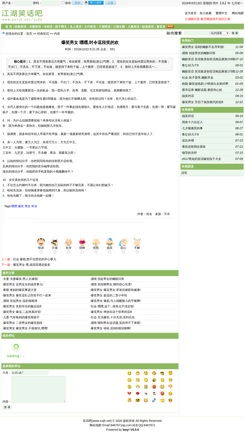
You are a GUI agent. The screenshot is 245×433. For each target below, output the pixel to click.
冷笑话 (48, 26)
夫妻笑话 (35, 26)
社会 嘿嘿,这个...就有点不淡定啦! (112, 306)
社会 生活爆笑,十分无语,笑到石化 (113, 317)
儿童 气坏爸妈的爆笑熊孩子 (21, 317)
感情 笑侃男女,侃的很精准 (20, 300)
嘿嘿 (14, 206)
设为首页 (191, 13)
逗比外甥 (188, 140)
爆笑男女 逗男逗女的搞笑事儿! (23, 284)
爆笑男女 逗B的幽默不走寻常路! (203, 47)
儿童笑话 (133, 26)
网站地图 (238, 13)
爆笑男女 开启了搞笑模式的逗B (202, 102)
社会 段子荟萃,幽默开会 (197, 77)
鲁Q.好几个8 (190, 65)
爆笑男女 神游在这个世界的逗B (111, 311)
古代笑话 (90, 26)
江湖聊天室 (192, 19)
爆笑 (21, 206)
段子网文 (61, 26)
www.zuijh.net (102, 420)
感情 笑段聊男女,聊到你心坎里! (111, 284)
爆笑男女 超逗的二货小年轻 (109, 295)
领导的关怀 (189, 152)
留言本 (161, 26)
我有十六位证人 (192, 122)
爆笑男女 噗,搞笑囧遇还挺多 (31, 264)
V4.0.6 (134, 429)
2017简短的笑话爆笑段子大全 (201, 159)
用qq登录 (94, 3)
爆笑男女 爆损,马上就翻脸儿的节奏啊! (116, 300)
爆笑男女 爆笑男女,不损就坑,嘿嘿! (25, 328)
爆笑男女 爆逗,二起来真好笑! (22, 311)
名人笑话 (76, 26)
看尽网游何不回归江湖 (215, 19)
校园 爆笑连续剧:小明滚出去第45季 (205, 83)
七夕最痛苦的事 (192, 128)
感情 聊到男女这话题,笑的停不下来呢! (116, 322)
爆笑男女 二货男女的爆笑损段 (22, 322)
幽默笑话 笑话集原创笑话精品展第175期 (208, 71)
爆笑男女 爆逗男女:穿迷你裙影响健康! (116, 289)
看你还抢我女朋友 (194, 146)
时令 (34, 206)
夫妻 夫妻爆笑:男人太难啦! (20, 278)
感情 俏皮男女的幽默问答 (107, 278)
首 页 (8, 26)
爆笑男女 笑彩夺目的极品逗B (22, 306)
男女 (28, 206)
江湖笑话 (104, 26)
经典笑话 (20, 26)
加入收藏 (205, 13)
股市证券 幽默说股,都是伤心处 (202, 89)
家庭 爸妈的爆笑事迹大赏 (20, 289)
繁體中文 (221, 13)
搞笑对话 (188, 96)
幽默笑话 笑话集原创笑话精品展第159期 (208, 59)
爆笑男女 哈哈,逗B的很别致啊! (111, 328)
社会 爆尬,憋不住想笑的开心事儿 (34, 259)
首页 (29, 33)
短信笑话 (148, 26)
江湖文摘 (119, 26)
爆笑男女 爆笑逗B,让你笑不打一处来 (27, 295)
